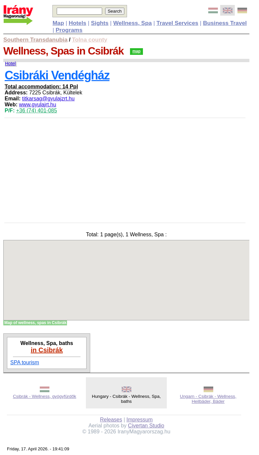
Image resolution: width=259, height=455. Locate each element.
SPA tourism (24, 362)
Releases (111, 419)
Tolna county (89, 39)
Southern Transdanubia (35, 39)
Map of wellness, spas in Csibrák (35, 322)
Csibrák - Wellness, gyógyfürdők (44, 396)
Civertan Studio (146, 425)
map (136, 51)
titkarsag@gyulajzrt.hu (48, 98)
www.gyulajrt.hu (37, 104)
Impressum (139, 419)
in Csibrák (47, 350)
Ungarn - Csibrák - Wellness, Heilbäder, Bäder (208, 399)
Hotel (10, 63)
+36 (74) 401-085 (36, 110)
